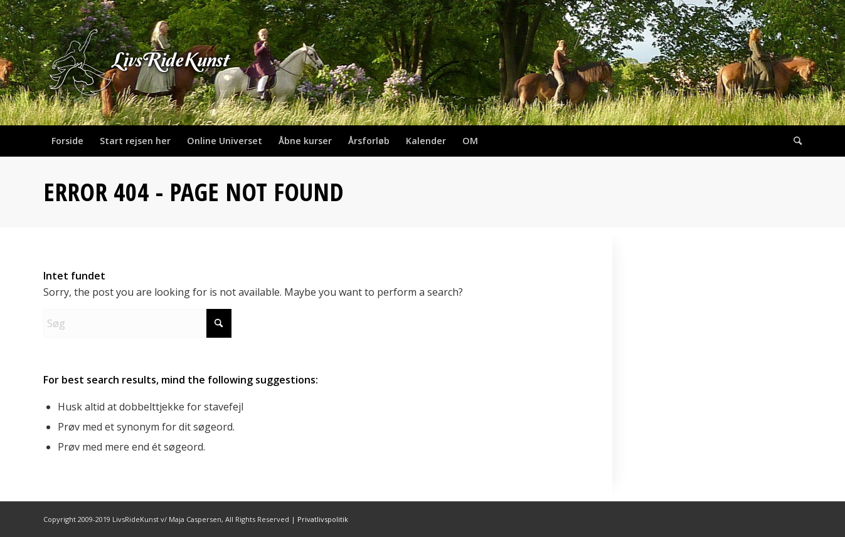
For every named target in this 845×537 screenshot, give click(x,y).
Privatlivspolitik (322, 519)
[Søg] (793, 141)
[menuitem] (67, 141)
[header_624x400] (141, 62)
